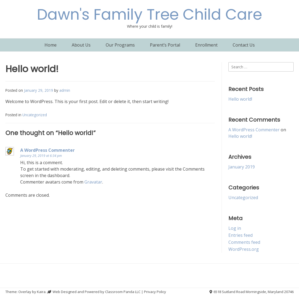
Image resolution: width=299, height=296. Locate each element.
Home (50, 45)
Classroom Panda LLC (122, 291)
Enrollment (206, 45)
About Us (81, 45)
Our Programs (120, 45)
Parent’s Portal (165, 45)
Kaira (41, 291)
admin (64, 90)
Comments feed (244, 242)
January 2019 (241, 167)
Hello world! (240, 99)
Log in (234, 228)
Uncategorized (34, 114)
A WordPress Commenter (47, 150)
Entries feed (240, 235)
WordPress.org (243, 249)
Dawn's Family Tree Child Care (149, 14)
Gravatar (93, 182)
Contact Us (244, 45)
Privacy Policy (155, 291)
